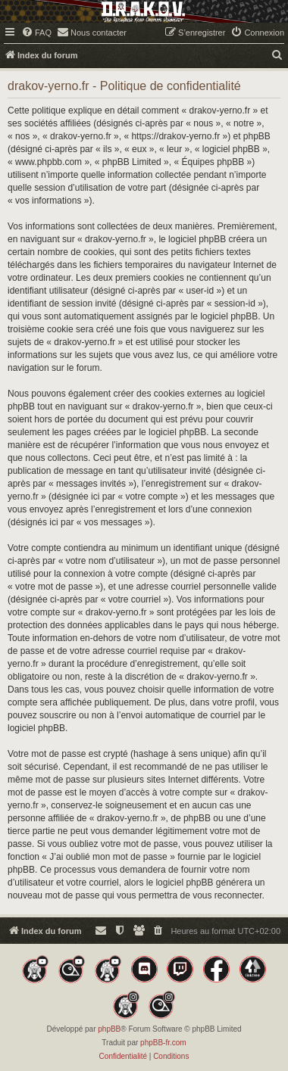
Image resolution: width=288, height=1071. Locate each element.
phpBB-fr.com (163, 1042)
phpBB (109, 1029)
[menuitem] (36, 32)
